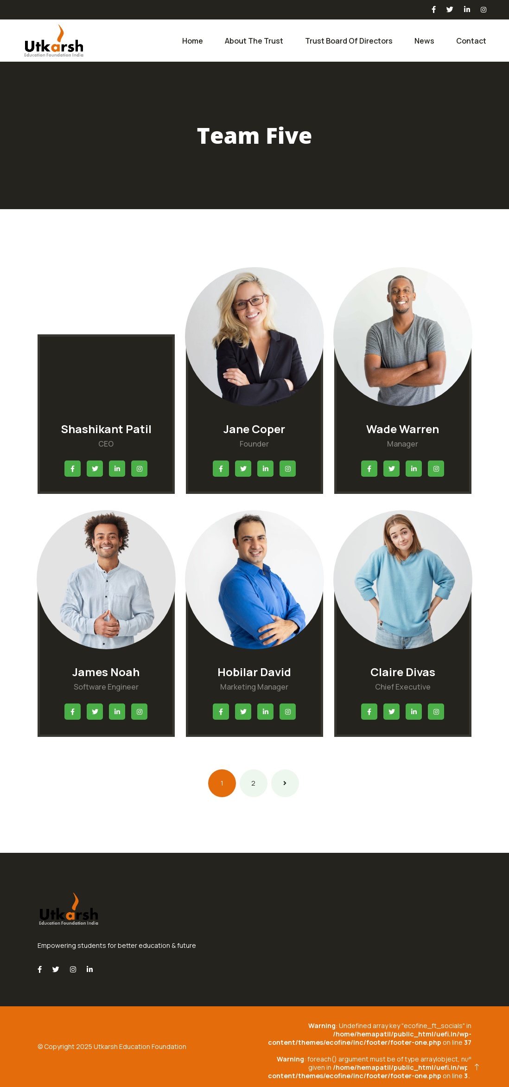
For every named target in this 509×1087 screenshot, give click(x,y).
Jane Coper (254, 428)
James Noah (106, 671)
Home (192, 41)
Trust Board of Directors (349, 41)
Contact (471, 41)
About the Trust (254, 41)
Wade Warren (402, 428)
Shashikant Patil (106, 428)
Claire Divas (402, 671)
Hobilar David (254, 671)
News (424, 41)
